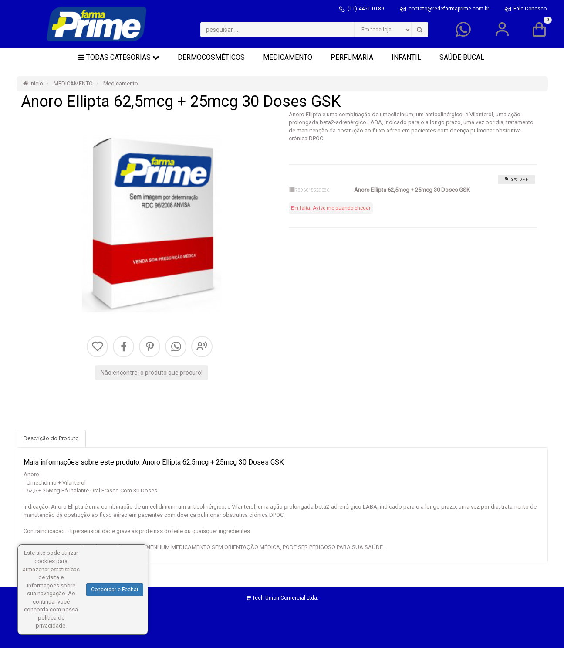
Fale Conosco (530, 9)
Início (33, 83)
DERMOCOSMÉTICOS (211, 57)
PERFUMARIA (352, 57)
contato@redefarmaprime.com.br (449, 9)
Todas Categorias (118, 57)
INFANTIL (406, 57)
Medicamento (120, 83)
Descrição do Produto (51, 438)
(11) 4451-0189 (366, 9)
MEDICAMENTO (287, 57)
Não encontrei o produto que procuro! (152, 372)
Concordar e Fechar (114, 590)
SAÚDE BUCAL (461, 57)
